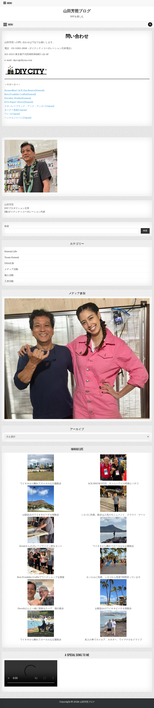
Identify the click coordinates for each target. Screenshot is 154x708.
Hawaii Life (10, 251)
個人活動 (9, 275)
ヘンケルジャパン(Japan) (17, 117)
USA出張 (9, 263)
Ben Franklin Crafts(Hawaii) (20, 94)
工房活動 (9, 281)
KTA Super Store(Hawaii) (18, 102)
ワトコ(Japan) (12, 113)
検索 (6, 226)
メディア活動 (11, 269)
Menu (9, 3)
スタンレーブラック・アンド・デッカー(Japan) (29, 106)
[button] (144, 304)
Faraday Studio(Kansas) (17, 98)
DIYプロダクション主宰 (16, 208)
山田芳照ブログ (77, 10)
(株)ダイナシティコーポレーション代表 (24, 211)
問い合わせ (77, 36)
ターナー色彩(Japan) (15, 110)
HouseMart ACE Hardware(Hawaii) (24, 90)
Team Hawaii (11, 257)
